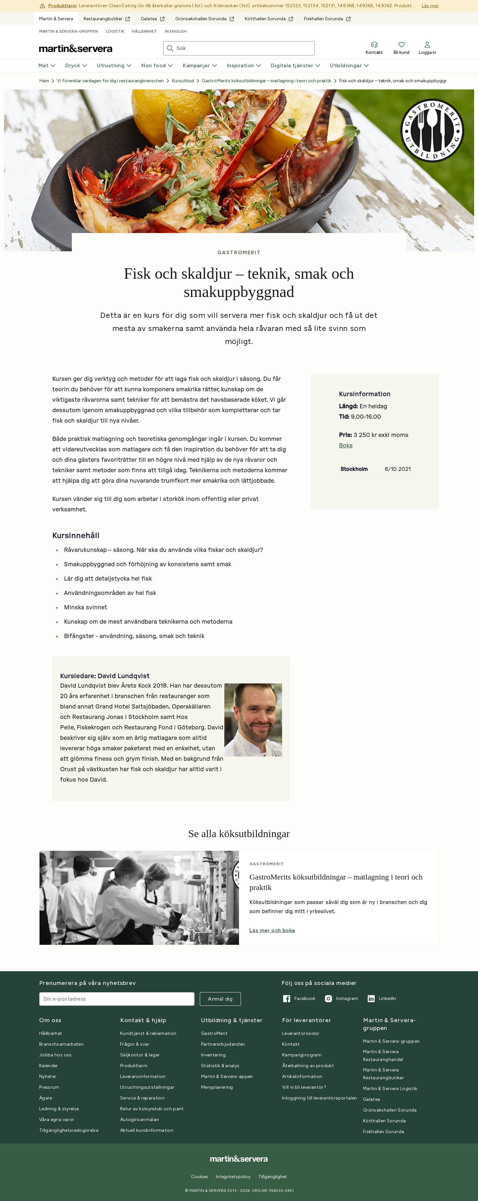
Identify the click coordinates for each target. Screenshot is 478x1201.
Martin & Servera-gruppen (68, 31)
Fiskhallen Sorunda (327, 19)
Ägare (45, 1098)
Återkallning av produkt (308, 1065)
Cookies (199, 1177)
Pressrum (49, 1087)
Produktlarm (62, 5)
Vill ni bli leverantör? (304, 1087)
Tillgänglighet (272, 1176)
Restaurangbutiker (107, 19)
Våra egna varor (56, 1119)
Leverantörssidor (301, 1033)
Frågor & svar (135, 1044)
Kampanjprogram (302, 1055)
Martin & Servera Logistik (390, 1088)
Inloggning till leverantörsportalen (319, 1098)
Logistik (115, 31)
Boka (346, 446)
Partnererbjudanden (223, 1044)
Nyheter (47, 1076)
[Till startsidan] (75, 48)
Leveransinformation (143, 1076)
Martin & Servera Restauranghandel (383, 1055)
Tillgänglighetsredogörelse (68, 1130)
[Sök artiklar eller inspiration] (245, 48)
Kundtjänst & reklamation (148, 1033)
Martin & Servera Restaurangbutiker (383, 1074)
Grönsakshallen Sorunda (204, 19)
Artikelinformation (302, 1076)
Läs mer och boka (272, 930)
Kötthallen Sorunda (269, 19)
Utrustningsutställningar (147, 1087)
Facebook (298, 998)
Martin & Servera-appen (227, 1076)
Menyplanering (217, 1087)
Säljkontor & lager (140, 1055)
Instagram (340, 998)
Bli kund (401, 48)
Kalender (48, 1065)
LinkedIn (381, 998)
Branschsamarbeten (61, 1044)
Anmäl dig (220, 999)
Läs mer (430, 5)
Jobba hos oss (55, 1055)
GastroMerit (214, 1033)
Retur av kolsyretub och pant (152, 1109)
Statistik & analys (220, 1065)
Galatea (153, 19)
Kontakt (374, 48)
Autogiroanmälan (139, 1119)
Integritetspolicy (233, 1176)
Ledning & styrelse (59, 1109)
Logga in (427, 48)
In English (176, 31)
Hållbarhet (144, 31)
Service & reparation (142, 1098)
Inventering (213, 1055)
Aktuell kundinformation (146, 1130)
